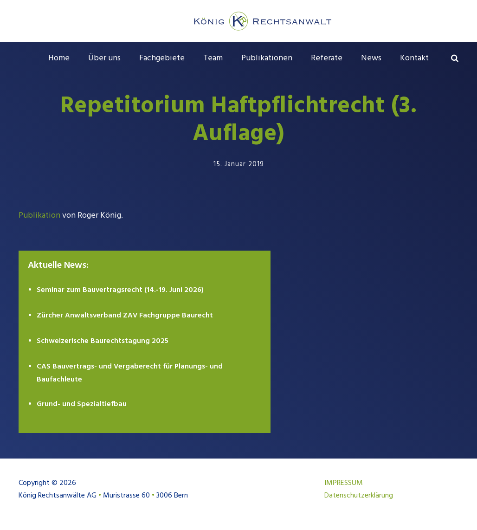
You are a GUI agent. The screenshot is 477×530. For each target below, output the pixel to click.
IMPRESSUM (343, 483)
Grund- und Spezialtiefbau (82, 404)
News (371, 58)
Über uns (104, 58)
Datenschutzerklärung (358, 496)
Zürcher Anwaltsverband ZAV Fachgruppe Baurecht (125, 316)
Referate (326, 58)
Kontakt (414, 58)
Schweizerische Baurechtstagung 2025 (102, 341)
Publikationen (266, 58)
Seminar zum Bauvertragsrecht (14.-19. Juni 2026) (120, 290)
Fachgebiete (162, 58)
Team (213, 58)
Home (59, 58)
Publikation (39, 215)
